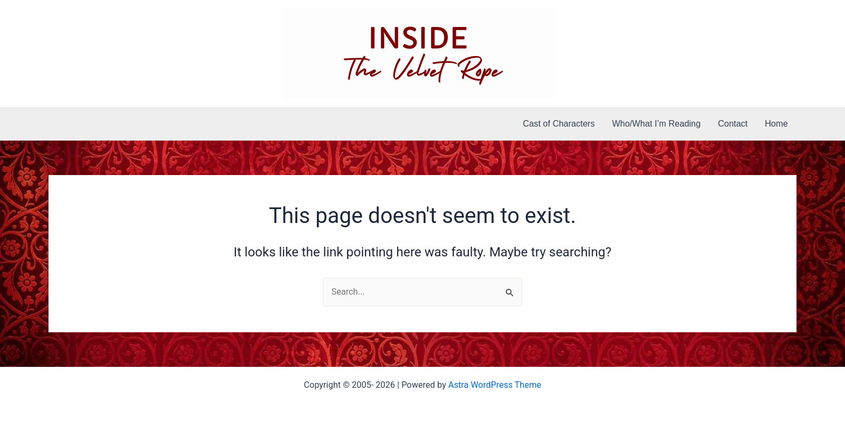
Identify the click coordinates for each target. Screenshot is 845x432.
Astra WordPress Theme (494, 385)
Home (776, 123)
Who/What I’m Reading (656, 123)
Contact (732, 123)
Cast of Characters (558, 123)
